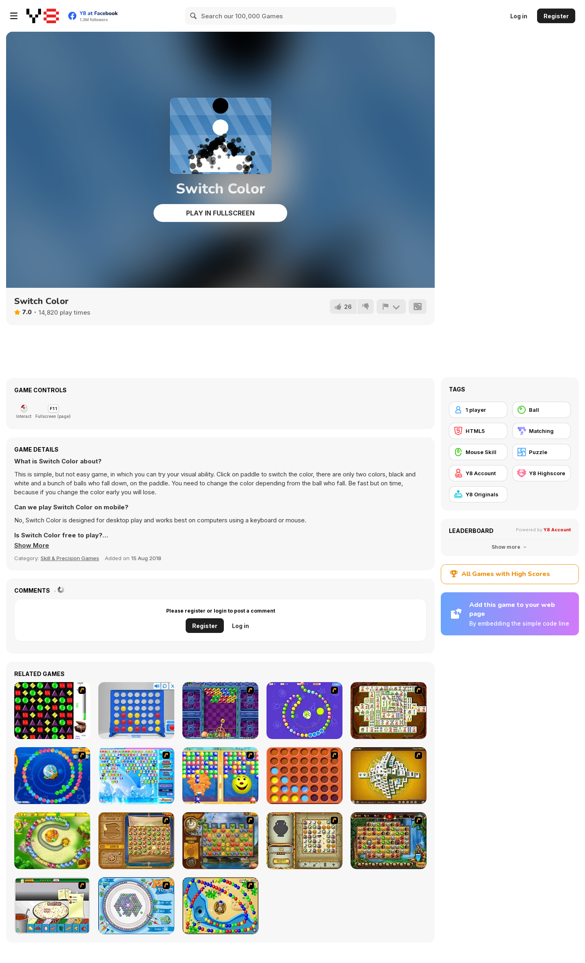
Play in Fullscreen (220, 213)
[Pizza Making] (52, 905)
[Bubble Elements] (136, 775)
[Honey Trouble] (52, 840)
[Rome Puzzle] (389, 840)
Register (556, 16)
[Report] (391, 306)
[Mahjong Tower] (389, 775)
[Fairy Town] (136, 905)
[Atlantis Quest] (304, 840)
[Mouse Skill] (478, 452)
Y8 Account (557, 530)
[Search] (194, 16)
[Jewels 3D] (52, 710)
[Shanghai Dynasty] (389, 710)
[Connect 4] (136, 710)
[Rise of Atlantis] (136, 840)
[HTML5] (478, 431)
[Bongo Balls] (220, 905)
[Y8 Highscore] (541, 473)
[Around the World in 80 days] (220, 840)
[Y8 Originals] (478, 494)
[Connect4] (304, 775)
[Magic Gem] (220, 775)
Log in (518, 16)
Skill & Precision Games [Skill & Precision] (70, 558)
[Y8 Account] (478, 473)
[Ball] (541, 410)
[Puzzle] (541, 452)
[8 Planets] (304, 710)
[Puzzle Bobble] (220, 710)
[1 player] (478, 410)
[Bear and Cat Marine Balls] (52, 775)
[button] (31, 545)
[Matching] (541, 431)
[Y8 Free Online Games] (42, 16)
